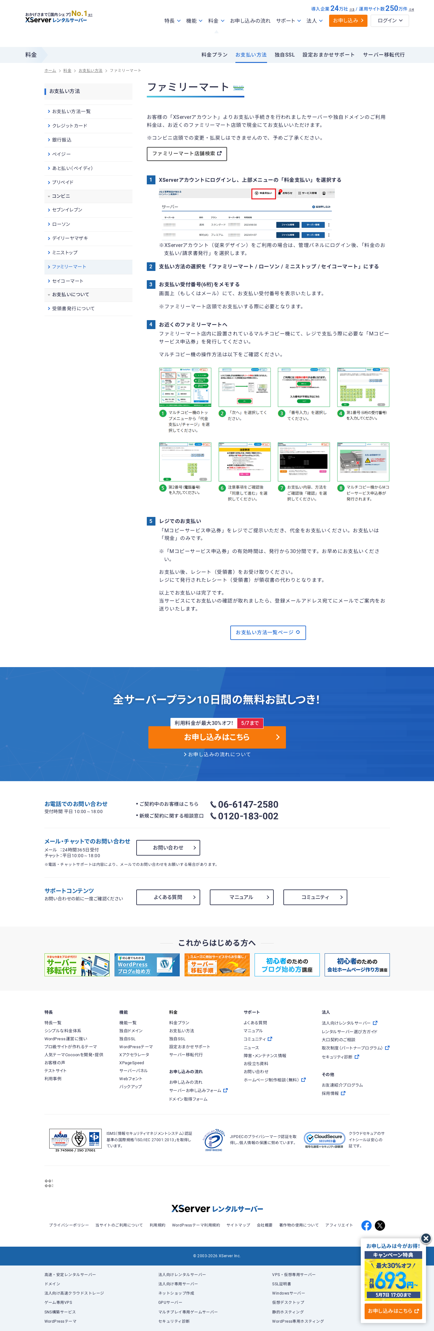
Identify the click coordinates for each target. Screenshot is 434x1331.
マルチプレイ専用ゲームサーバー (188, 1312)
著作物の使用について (299, 1225)
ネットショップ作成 (176, 1293)
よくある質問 (168, 897)
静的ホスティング (288, 1312)
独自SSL (285, 55)
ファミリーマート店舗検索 (187, 154)
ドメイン (52, 1284)
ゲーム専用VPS (58, 1302)
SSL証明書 (281, 1284)
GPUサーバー (170, 1302)
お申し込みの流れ (250, 35)
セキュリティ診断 (174, 1321)
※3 (352, 23)
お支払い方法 (251, 55)
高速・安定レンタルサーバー (70, 1275)
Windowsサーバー (288, 1293)
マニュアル (241, 897)
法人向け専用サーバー (178, 1284)
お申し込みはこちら (393, 1311)
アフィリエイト (339, 1225)
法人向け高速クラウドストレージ (74, 1293)
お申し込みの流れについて (219, 755)
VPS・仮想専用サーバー (294, 1275)
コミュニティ (315, 897)
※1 (97, 25)
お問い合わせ (168, 848)
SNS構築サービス (60, 1312)
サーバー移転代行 (384, 55)
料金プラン (214, 55)
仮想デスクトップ (288, 1302)
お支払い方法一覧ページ (268, 632)
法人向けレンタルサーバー (182, 1275)
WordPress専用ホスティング (298, 1321)
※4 (411, 23)
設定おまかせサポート (329, 55)
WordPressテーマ (60, 1321)
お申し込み (345, 34)
